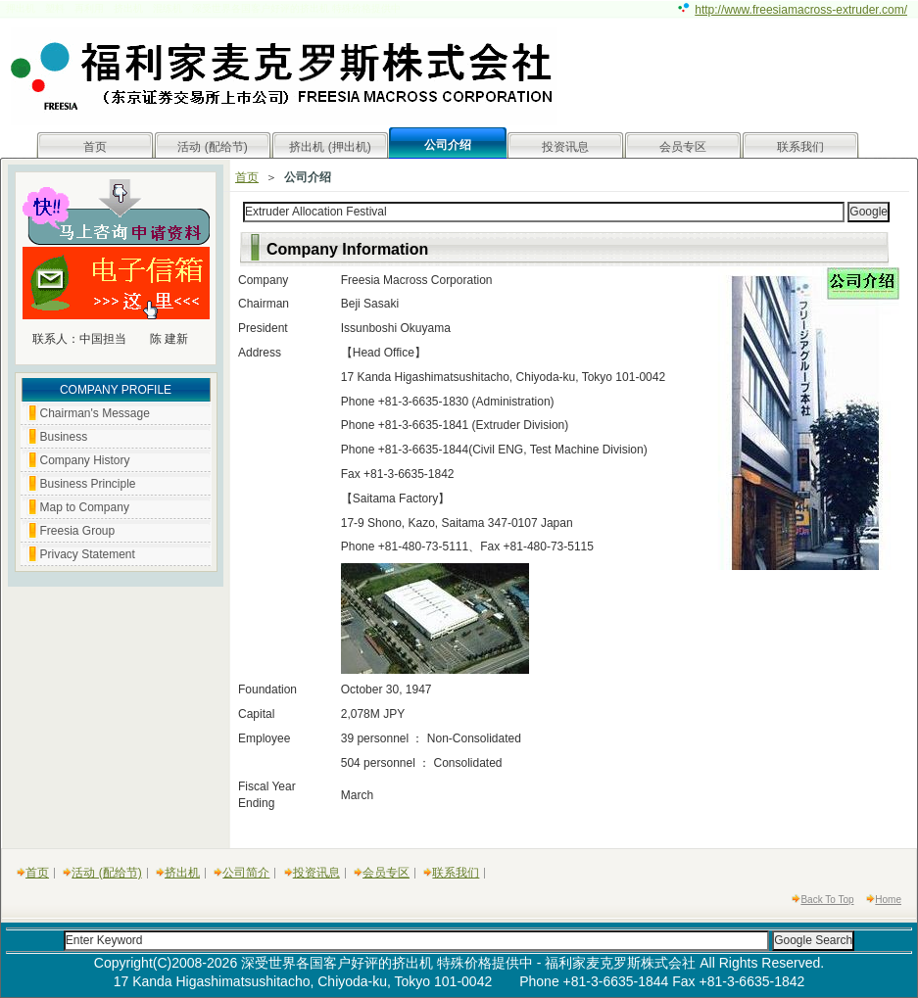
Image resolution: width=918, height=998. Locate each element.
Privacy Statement (87, 554)
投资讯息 (565, 147)
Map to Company (84, 507)
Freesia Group (78, 531)
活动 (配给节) (212, 147)
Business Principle (88, 484)
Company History (85, 460)
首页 (95, 147)
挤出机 (182, 872)
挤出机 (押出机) (329, 147)
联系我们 (800, 147)
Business (64, 437)
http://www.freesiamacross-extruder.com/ (801, 10)
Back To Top (826, 899)
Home (888, 899)
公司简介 (245, 872)
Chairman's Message (95, 413)
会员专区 (682, 147)
